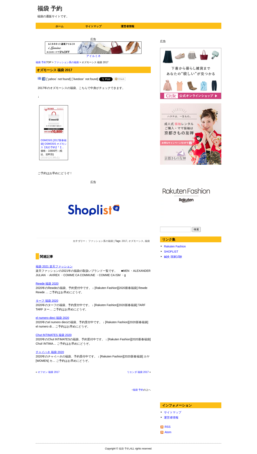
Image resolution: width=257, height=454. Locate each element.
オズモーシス (135, 241)
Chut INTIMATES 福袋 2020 (54, 335)
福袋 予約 (49, 8)
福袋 (147, 241)
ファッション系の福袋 (66, 62)
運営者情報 (127, 26)
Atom (168, 432)
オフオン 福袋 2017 (48, 372)
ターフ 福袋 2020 (47, 300)
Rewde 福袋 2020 (47, 283)
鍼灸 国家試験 (173, 256)
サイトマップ (93, 26)
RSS (168, 426)
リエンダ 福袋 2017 (138, 372)
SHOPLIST (171, 251)
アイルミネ (93, 56)
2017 (124, 241)
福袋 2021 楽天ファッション (54, 266)
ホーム (59, 26)
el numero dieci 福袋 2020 (52, 317)
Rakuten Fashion (175, 246)
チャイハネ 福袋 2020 (50, 352)
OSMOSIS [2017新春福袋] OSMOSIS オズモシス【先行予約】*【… (54, 144)
